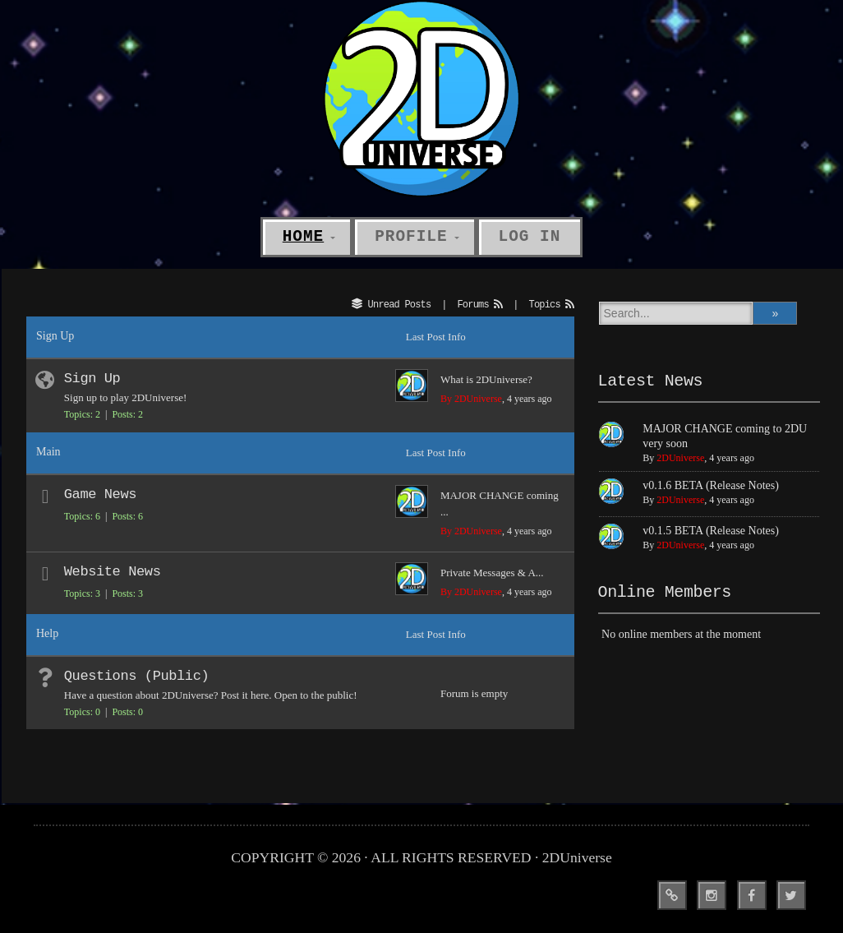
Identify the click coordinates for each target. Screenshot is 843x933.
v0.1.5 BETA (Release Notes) (711, 530)
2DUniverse (680, 458)
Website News (112, 572)
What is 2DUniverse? (486, 379)
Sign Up (92, 378)
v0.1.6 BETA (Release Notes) (711, 485)
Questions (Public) (136, 676)
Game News (100, 494)
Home (303, 237)
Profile (411, 237)
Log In (530, 237)
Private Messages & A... (492, 572)
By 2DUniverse (471, 398)
